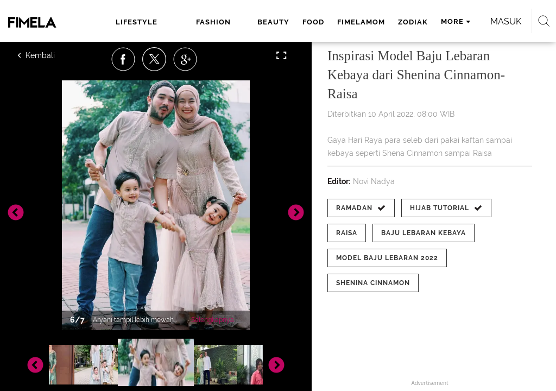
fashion (213, 22)
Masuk (505, 21)
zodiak (413, 22)
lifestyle (136, 22)
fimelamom (361, 22)
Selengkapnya (212, 320)
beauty (273, 22)
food (313, 22)
